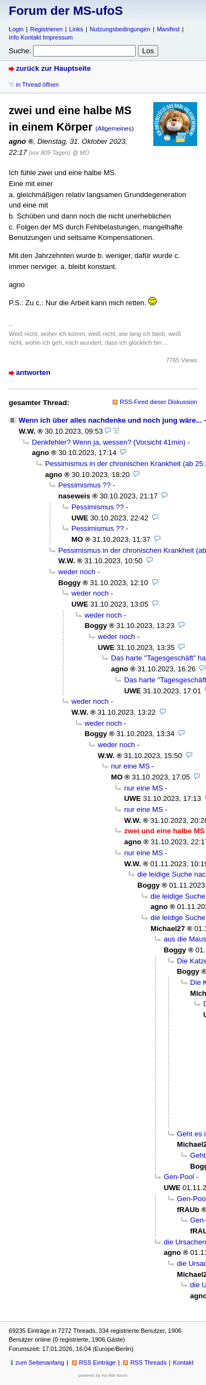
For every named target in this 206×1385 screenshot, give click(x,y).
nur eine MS (130, 766)
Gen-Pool (179, 1177)
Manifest (168, 29)
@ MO (81, 152)
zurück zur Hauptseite (53, 68)
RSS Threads (148, 1362)
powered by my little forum (103, 1375)
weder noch (77, 572)
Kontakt (183, 1362)
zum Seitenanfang (39, 1362)
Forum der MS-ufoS (66, 11)
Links (76, 29)
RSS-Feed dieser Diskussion (158, 402)
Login (16, 29)
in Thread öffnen (37, 84)
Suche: (20, 51)
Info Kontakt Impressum (41, 37)
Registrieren (46, 29)
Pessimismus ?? (84, 485)
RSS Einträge (97, 1362)
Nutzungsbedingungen (120, 29)
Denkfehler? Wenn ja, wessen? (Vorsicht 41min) (109, 442)
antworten (33, 372)
